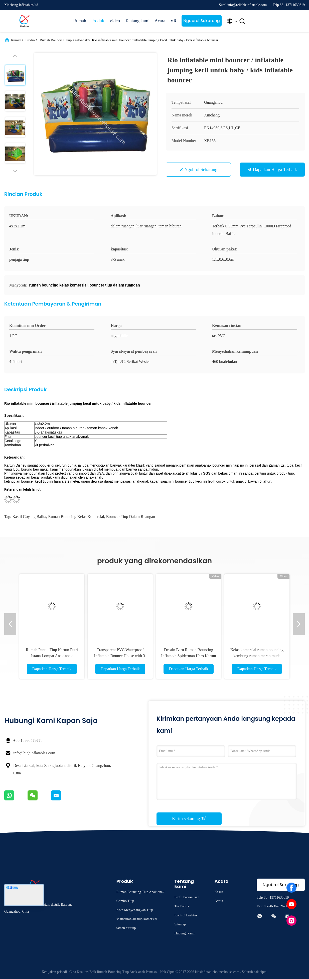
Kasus (218, 892)
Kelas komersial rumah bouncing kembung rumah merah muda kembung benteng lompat (256, 656)
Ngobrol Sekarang (201, 21)
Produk (97, 20)
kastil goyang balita (29, 516)
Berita (218, 901)
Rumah (79, 20)
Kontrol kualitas (185, 915)
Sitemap (180, 924)
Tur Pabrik (181, 906)
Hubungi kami (184, 933)
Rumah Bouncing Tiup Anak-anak (64, 40)
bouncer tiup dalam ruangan (130, 516)
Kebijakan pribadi (54, 972)
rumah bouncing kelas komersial (76, 516)
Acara (159, 20)
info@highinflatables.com (34, 753)
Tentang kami (137, 20)
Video (114, 20)
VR (173, 20)
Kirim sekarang (189, 818)
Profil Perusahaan (186, 897)
